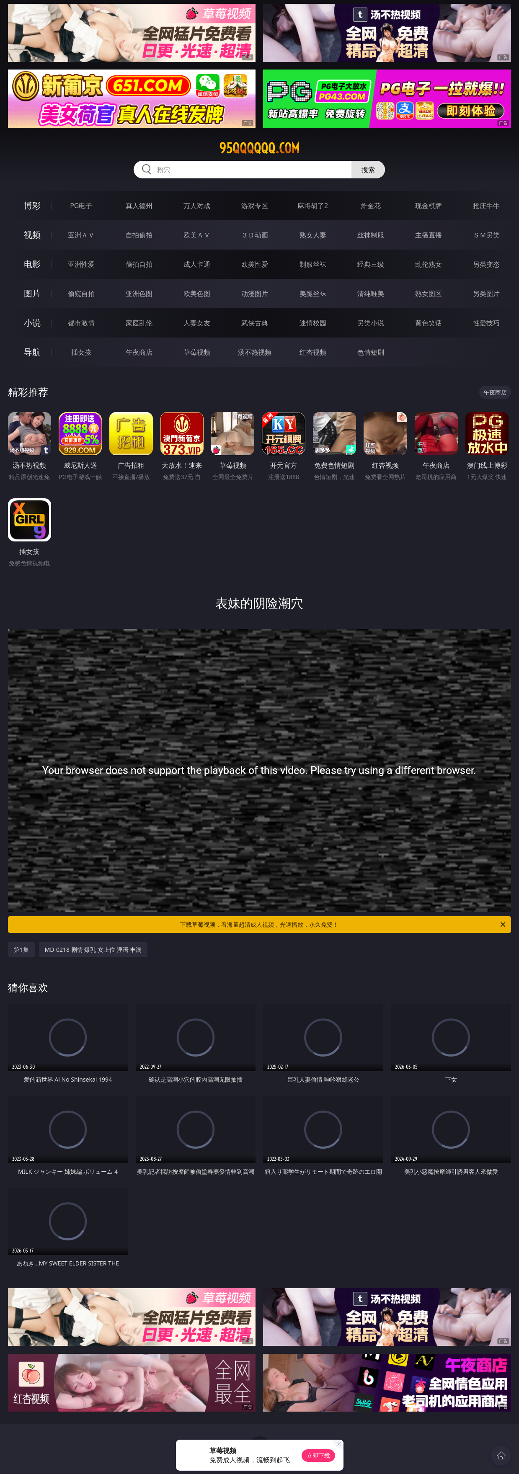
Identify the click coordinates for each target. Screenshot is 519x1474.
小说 (32, 322)
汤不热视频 (254, 352)
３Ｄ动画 (254, 235)
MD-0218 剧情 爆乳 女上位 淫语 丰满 (93, 949)
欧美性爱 (254, 264)
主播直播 (428, 235)
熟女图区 (428, 293)
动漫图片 (254, 293)
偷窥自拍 (81, 293)
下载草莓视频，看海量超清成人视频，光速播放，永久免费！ (343, 925)
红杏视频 (313, 352)
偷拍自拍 (139, 264)
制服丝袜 (313, 264)
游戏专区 (254, 205)
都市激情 (81, 322)
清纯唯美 (370, 293)
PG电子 (81, 205)
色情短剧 (370, 352)
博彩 (32, 205)
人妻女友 (196, 322)
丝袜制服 (370, 235)
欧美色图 (196, 293)
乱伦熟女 (428, 264)
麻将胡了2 (312, 205)
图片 (32, 293)
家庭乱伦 (139, 322)
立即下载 (318, 1455)
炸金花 (371, 205)
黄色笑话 (428, 322)
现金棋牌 (428, 205)
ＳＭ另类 (486, 235)
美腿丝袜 (313, 293)
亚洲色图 (139, 293)
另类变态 (486, 264)
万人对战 (196, 205)
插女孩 (81, 352)
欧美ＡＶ (196, 235)
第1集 (21, 949)
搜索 (368, 169)
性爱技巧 (486, 322)
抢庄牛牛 (486, 205)
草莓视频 (196, 352)
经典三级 (370, 264)
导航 (32, 352)
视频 (32, 234)
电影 (32, 264)
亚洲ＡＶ (81, 235)
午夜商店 (139, 352)
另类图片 (486, 293)
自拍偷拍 (139, 235)
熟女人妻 (313, 235)
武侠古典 (254, 322)
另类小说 (370, 322)
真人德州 (139, 205)
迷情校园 (313, 322)
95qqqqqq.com (259, 148)
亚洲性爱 (81, 264)
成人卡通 (196, 264)
